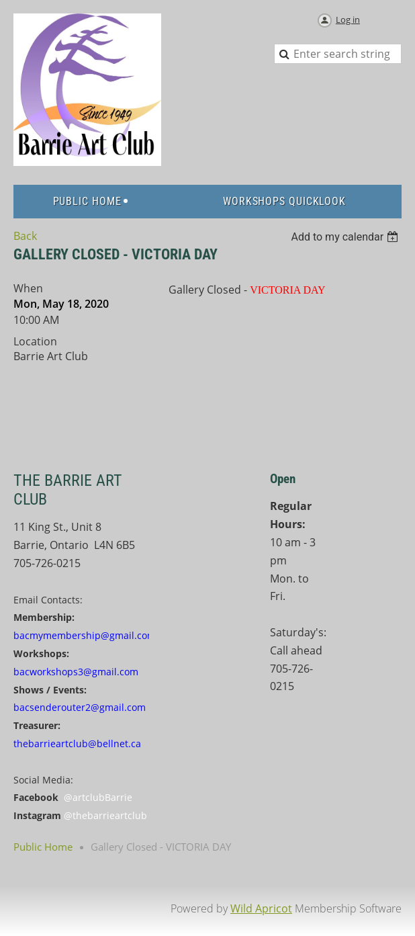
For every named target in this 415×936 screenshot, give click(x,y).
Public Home (43, 846)
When (28, 288)
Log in (348, 19)
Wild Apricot (261, 908)
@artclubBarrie (98, 797)
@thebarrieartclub (105, 815)
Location (35, 341)
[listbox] (346, 236)
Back (25, 235)
